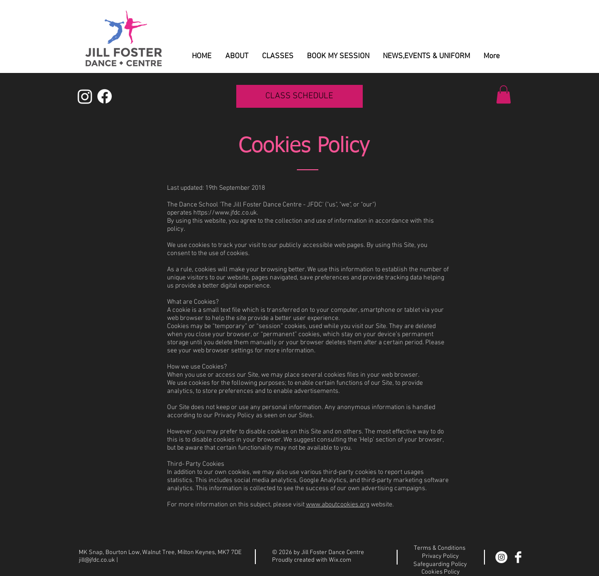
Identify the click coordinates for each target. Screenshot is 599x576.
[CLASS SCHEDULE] (299, 96)
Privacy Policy (440, 556)
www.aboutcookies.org (337, 505)
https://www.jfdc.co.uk (225, 213)
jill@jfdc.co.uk (97, 560)
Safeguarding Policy (440, 564)
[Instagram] (85, 96)
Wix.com (340, 560)
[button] (503, 94)
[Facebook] (104, 96)
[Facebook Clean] (518, 557)
